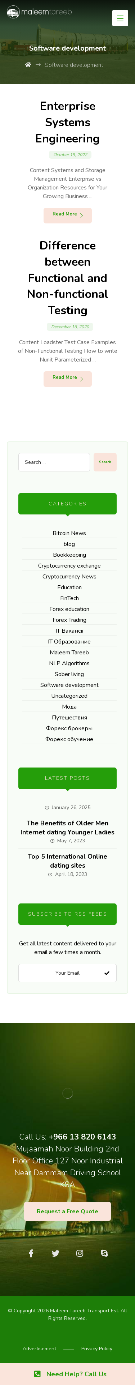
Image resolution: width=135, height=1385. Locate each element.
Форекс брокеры (69, 728)
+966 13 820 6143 (82, 1137)
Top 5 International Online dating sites (67, 861)
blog (69, 544)
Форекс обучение (69, 739)
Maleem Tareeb (69, 653)
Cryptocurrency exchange (69, 566)
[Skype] (104, 1253)
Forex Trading (69, 620)
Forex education (69, 609)
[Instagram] (80, 1253)
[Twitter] (55, 1253)
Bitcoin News (69, 533)
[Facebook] (31, 1253)
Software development (69, 685)
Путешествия (69, 718)
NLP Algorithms (69, 663)
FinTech (69, 598)
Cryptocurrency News (69, 577)
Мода (69, 707)
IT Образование (69, 642)
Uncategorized (69, 696)
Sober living (69, 674)
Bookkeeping (69, 555)
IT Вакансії (69, 631)
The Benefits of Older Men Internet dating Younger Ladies (67, 828)
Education (69, 587)
